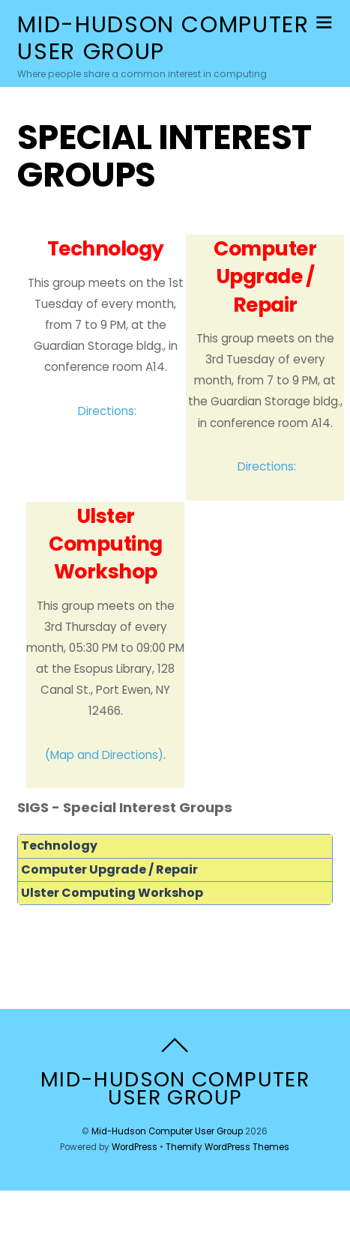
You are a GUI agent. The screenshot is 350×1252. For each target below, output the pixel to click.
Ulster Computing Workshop (112, 892)
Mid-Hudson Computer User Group (167, 1131)
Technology (59, 845)
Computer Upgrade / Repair (109, 869)
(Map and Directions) (104, 755)
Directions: (107, 411)
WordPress (134, 1147)
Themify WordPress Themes (227, 1147)
